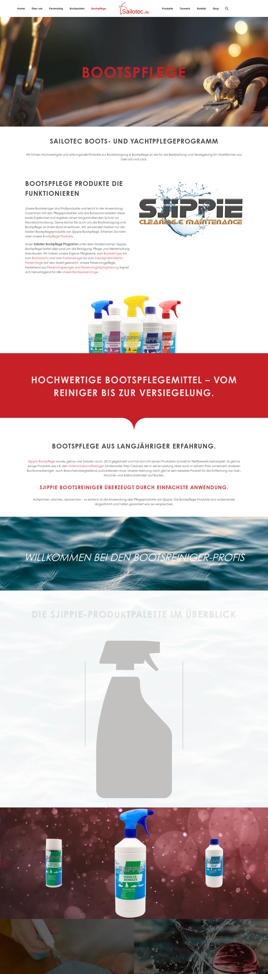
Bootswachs (40, 264)
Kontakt (201, 8)
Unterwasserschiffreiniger (86, 470)
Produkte (167, 8)
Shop (216, 8)
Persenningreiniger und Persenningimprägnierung (83, 273)
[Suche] (226, 8)
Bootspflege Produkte (58, 242)
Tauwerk (185, 8)
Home (21, 8)
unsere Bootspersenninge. (80, 278)
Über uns (37, 8)
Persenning (56, 8)
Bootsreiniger (112, 259)
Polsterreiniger (73, 264)
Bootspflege (98, 8)
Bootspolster (77, 8)
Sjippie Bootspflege (41, 465)
